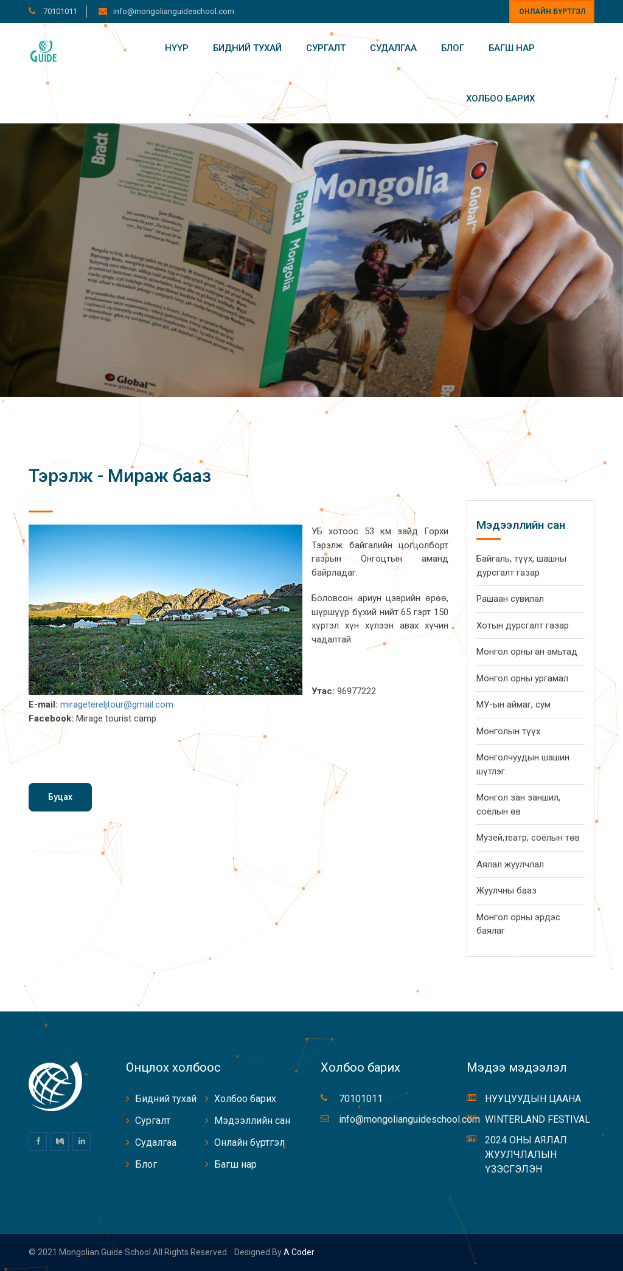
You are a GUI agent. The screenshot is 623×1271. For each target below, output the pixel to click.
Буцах (60, 797)
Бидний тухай (247, 48)
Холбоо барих (500, 98)
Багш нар (512, 48)
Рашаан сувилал (510, 598)
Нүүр (177, 48)
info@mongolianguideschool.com (173, 11)
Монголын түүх (508, 731)
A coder (298, 1252)
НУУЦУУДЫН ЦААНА (533, 1098)
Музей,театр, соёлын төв (528, 837)
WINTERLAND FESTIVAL (537, 1119)
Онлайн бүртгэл (552, 11)
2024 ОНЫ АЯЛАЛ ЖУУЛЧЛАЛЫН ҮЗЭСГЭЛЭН (526, 1154)
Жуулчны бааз (506, 890)
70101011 (59, 11)
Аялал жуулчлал (510, 864)
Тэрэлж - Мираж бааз (120, 475)
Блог (452, 48)
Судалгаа (393, 48)
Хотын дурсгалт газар (522, 625)
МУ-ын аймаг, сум (513, 704)
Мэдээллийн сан (252, 1120)
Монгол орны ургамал (522, 678)
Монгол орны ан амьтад (526, 651)
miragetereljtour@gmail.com (116, 704)
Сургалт (326, 48)
